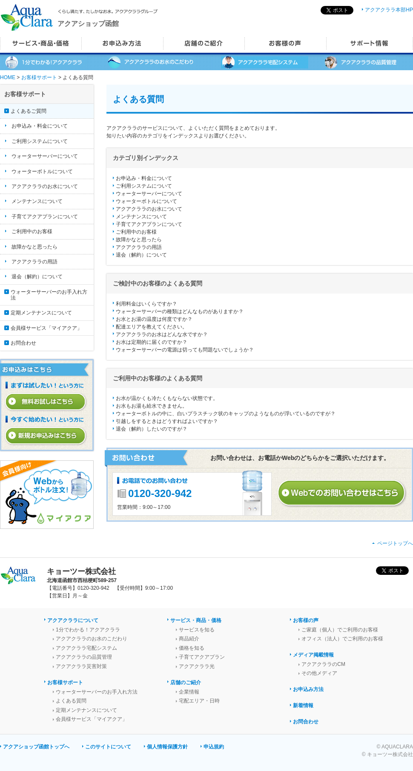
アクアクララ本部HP (389, 10)
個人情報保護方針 (167, 747)
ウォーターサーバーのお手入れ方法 (49, 295)
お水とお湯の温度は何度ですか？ (154, 319)
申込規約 (214, 747)
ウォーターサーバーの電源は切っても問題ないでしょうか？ (185, 350)
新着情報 (303, 705)
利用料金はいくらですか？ (146, 304)
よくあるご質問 (28, 111)
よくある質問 (71, 701)
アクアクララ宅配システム (86, 648)
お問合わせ (23, 343)
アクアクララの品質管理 (84, 657)
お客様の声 (305, 620)
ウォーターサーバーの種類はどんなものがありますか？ (180, 311)
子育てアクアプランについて (149, 224)
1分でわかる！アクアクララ (88, 630)
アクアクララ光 (197, 666)
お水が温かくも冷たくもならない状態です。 (167, 398)
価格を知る (191, 648)
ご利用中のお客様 (136, 232)
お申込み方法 (308, 689)
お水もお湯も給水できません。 (151, 406)
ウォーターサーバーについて (149, 194)
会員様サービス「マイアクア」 (46, 328)
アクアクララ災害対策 (81, 666)
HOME (7, 77)
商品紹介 (189, 639)
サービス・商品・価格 (195, 620)
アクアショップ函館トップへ (36, 747)
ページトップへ (395, 543)
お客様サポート (39, 77)
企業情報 (189, 692)
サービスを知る (197, 630)
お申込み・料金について (144, 178)
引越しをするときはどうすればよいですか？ (167, 421)
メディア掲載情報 (313, 655)
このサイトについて (108, 747)
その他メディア (319, 673)
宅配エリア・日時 (199, 701)
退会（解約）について (141, 255)
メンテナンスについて (141, 217)
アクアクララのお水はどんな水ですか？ (162, 334)
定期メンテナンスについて (41, 313)
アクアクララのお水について (149, 209)
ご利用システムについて (144, 186)
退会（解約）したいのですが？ (151, 429)
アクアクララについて (72, 620)
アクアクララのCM (323, 664)
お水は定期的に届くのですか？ (151, 342)
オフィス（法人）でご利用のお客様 (342, 639)
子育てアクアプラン (202, 657)
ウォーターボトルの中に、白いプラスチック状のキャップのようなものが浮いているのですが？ (226, 414)
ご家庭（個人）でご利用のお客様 (339, 630)
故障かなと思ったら (139, 240)
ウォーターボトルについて (146, 201)
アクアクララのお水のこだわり (91, 639)
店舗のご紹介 (185, 682)
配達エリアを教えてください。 (151, 327)
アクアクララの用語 (139, 247)
